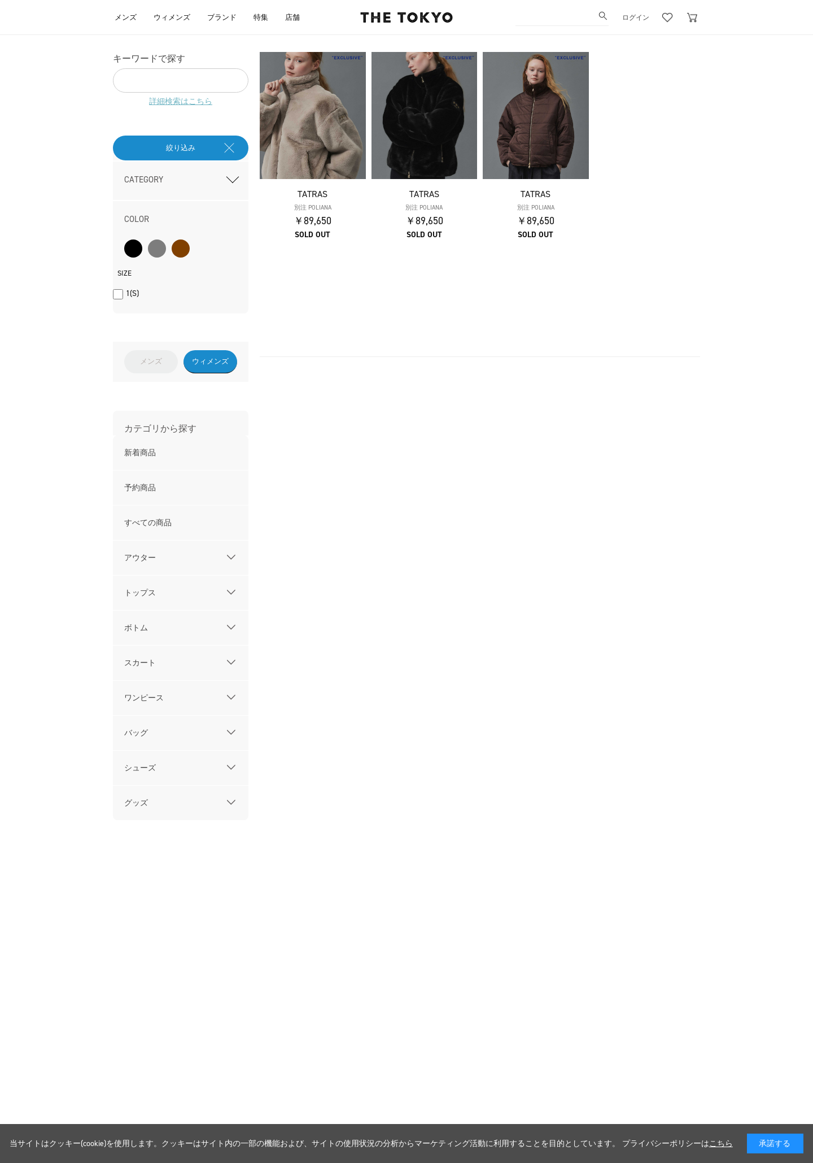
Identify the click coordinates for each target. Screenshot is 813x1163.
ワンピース (144, 697)
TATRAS (312, 194)
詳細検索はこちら (180, 101)
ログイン (635, 17)
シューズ (140, 768)
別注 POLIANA (312, 207)
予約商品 (140, 487)
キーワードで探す (149, 58)
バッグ (136, 733)
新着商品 (140, 452)
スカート (140, 662)
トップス (140, 592)
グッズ (136, 803)
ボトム (136, 627)
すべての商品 (148, 522)
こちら (721, 1143)
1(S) (132, 293)
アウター (140, 557)
